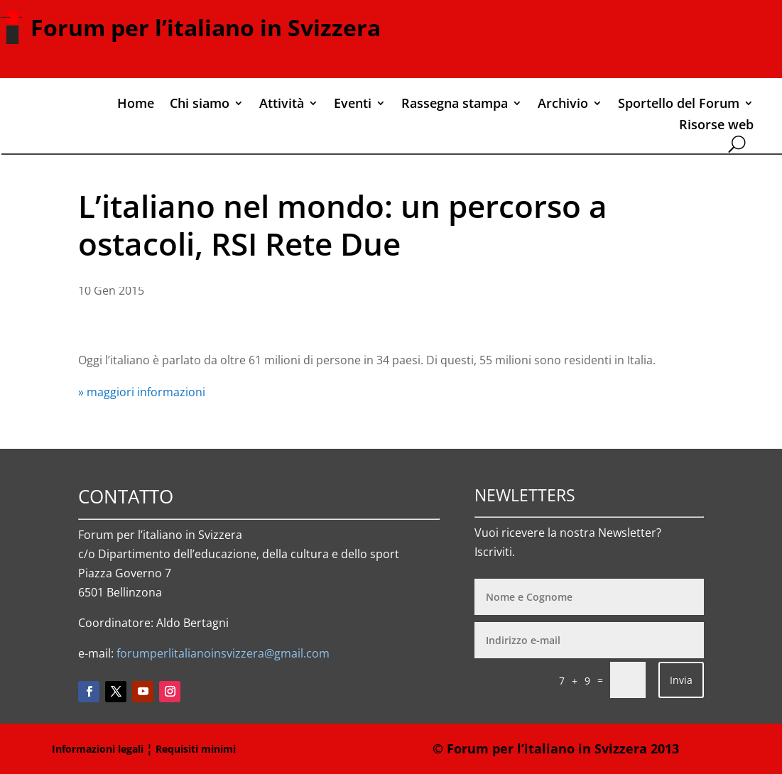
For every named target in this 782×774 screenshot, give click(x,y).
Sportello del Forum (678, 104)
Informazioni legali (97, 749)
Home (135, 104)
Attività (281, 104)
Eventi (352, 104)
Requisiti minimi (196, 749)
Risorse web (716, 126)
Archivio (563, 104)
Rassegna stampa (454, 104)
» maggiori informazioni (141, 392)
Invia (681, 680)
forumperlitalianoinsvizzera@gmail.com (223, 653)
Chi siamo (199, 104)
